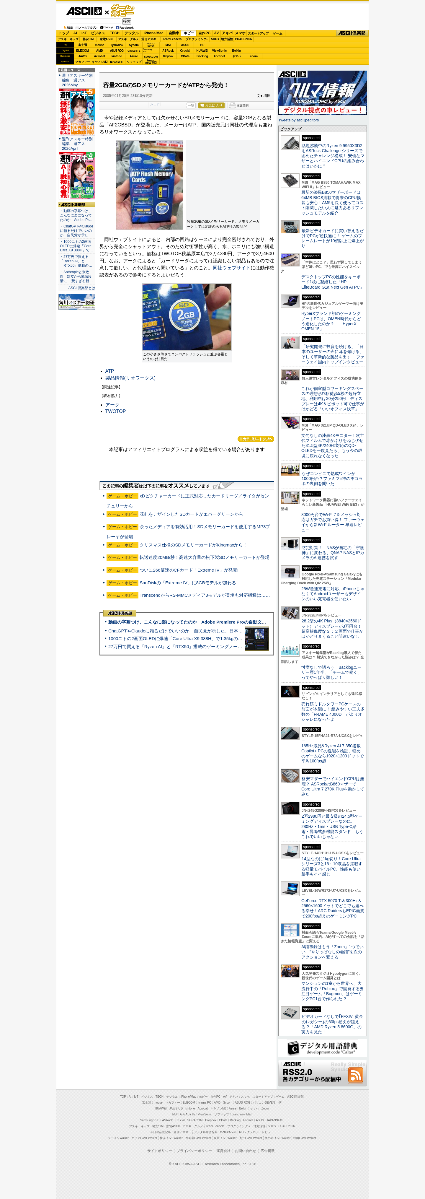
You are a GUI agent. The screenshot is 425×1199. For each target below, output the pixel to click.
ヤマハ (236, 56)
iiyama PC (204, 1102)
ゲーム (277, 33)
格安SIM (88, 39)
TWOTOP (115, 411)
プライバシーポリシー (194, 1151)
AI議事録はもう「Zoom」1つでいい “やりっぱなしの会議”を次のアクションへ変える (332, 951)
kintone (117, 56)
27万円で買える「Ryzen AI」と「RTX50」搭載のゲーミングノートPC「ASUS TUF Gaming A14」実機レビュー (219, 646)
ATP (109, 371)
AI (75, 33)
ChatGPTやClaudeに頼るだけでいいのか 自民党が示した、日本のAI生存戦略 (186, 630)
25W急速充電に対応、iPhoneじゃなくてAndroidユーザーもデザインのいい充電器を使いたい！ (332, 593)
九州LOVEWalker (250, 1138)
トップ (63, 33)
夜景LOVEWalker (225, 1138)
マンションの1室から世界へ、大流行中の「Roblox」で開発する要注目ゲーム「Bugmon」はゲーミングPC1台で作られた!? (332, 991)
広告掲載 (268, 1151)
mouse (99, 45)
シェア (155, 104)
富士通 (82, 45)
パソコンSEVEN (151, 45)
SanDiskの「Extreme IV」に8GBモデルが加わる (188, 582)
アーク (112, 404)
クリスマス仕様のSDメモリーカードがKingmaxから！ (193, 544)
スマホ (240, 33)
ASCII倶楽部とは (81, 288)
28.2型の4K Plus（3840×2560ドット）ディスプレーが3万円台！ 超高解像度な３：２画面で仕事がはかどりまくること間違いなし (332, 629)
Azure (134, 56)
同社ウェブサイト (232, 267)
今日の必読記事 (160, 1132)
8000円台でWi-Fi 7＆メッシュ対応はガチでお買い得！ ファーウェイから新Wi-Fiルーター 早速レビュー (332, 522)
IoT (84, 33)
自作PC (204, 33)
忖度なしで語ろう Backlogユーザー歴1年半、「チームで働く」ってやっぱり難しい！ (331, 672)
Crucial (185, 50)
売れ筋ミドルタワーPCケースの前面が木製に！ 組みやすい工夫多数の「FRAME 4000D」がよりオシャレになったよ (332, 712)
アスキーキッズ (68, 39)
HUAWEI (202, 50)
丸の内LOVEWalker (277, 1138)
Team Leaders (215, 1126)
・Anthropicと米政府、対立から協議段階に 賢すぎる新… (76, 276)
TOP (123, 1096)
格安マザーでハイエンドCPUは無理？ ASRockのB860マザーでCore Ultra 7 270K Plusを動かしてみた (332, 786)
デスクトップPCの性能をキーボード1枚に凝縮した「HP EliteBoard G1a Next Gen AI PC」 (332, 281)
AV (216, 33)
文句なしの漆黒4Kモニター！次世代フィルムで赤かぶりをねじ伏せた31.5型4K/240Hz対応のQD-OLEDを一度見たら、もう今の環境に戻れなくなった (332, 445)
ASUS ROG (116, 50)
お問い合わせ (245, 1151)
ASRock (168, 50)
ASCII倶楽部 (352, 33)
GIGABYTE (134, 50)
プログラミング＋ (239, 1126)
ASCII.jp (84, 11)
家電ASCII (107, 39)
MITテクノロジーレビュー (256, 1132)
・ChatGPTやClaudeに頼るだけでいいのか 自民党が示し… (76, 230)
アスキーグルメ (128, 39)
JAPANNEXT (117, 62)
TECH (115, 33)
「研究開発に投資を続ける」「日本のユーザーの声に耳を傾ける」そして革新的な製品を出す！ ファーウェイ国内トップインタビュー (332, 354)
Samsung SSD (150, 1120)
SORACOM (195, 1120)
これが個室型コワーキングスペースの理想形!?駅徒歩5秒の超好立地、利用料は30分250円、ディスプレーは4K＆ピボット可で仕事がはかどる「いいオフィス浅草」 (332, 398)
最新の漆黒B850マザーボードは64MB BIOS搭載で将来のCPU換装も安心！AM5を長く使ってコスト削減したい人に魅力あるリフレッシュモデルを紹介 (332, 202)
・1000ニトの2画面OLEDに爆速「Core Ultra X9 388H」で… (76, 246)
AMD (99, 50)
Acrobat (99, 56)
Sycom (134, 45)
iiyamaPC (117, 45)
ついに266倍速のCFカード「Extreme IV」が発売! (189, 569)
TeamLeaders (172, 39)
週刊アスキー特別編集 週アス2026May (77, 80)
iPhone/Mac (154, 33)
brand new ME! (241, 1114)
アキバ (227, 33)
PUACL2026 (243, 39)
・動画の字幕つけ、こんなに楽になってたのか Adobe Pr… (76, 215)
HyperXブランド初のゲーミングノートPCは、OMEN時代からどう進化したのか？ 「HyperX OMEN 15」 (331, 321)
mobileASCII (228, 1132)
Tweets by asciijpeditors (298, 120)
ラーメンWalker (118, 1138)
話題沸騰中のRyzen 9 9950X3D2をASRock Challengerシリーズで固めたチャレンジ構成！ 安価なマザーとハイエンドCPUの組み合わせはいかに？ (332, 155)
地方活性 (227, 39)
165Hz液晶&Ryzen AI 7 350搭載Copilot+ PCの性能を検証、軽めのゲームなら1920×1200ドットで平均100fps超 (332, 754)
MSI (168, 45)
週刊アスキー (150, 39)
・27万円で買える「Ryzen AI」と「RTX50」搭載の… (76, 261)
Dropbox (168, 56)
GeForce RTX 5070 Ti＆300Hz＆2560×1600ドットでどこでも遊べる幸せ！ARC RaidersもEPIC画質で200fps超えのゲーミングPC (332, 908)
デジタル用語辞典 (206, 1132)
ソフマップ (134, 62)
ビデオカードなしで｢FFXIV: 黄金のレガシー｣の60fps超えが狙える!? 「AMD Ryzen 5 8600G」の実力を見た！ (332, 1024)
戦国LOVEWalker (304, 1138)
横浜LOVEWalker (171, 1138)
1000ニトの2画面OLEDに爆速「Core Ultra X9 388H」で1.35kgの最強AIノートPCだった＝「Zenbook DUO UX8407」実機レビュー (238, 638)
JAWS (82, 56)
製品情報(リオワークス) (130, 377)
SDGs (215, 39)
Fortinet (219, 56)
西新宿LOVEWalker (198, 1138)
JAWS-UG (176, 1108)
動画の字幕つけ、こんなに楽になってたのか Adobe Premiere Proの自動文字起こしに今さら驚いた (209, 621)
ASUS (185, 45)
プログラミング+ (197, 39)
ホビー (189, 33)
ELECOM (82, 50)
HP (202, 45)
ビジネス (98, 33)
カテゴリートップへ (256, 439)
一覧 (191, 105)
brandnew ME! (151, 61)
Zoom (254, 56)
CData (185, 56)
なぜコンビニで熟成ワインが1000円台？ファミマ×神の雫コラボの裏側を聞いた (332, 478)
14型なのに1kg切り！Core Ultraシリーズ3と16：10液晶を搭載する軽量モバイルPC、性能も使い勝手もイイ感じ (331, 866)
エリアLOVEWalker (144, 1138)
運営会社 (223, 1151)
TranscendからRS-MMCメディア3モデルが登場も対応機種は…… (205, 595)
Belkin (236, 50)
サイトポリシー (159, 1151)
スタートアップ (258, 33)
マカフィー (82, 62)
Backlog (202, 56)
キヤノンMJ (100, 62)
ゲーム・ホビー (123, 10)
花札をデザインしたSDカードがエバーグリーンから (191, 514)
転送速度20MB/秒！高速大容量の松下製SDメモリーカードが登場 (204, 557)
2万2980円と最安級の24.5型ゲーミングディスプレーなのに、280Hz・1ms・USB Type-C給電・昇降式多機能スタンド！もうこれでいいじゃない (332, 826)
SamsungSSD (147, 50)
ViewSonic (219, 50)
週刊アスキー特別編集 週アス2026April (77, 144)
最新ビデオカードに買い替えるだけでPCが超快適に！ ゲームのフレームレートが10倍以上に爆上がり (332, 238)
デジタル (132, 33)
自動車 (174, 33)
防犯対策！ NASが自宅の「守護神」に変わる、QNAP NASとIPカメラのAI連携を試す (332, 552)
